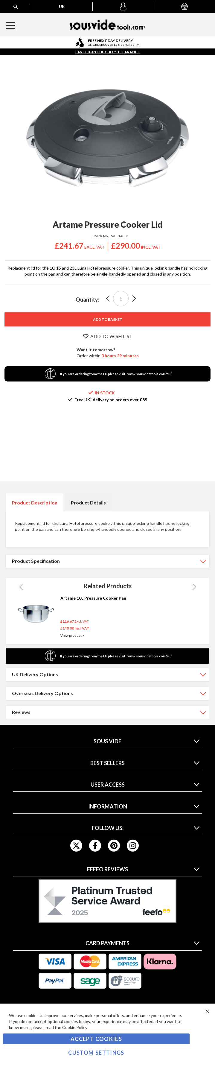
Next (194, 587)
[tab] (34, 502)
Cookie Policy (74, 1027)
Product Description (34, 502)
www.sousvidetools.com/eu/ (149, 374)
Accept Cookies (96, 1039)
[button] (123, 6)
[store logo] (107, 25)
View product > (72, 635)
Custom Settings (96, 1052)
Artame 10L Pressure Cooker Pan (93, 598)
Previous (21, 587)
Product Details (88, 502)
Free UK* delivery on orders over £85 (110, 399)
